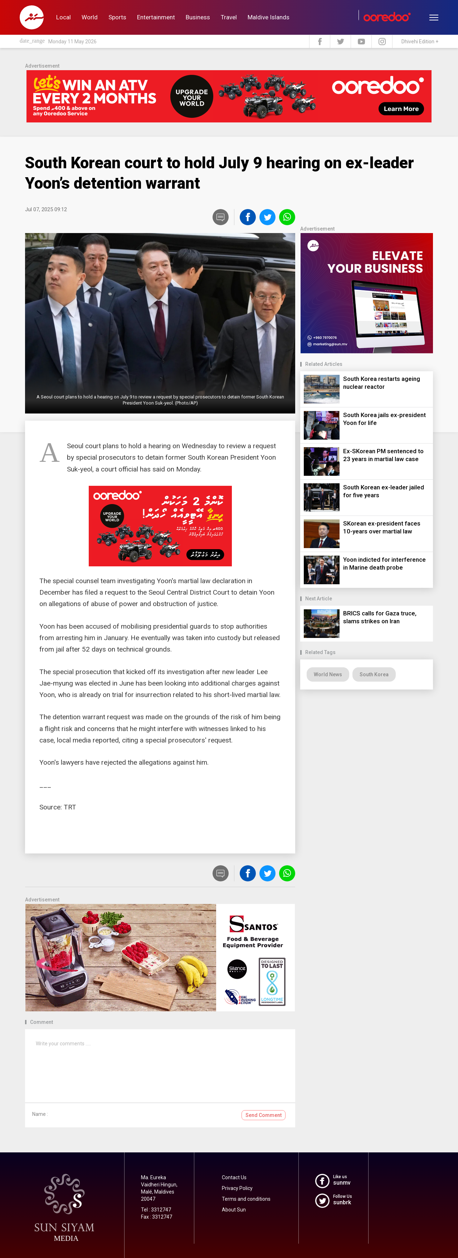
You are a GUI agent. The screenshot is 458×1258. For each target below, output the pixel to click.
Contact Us (234, 1177)
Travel (229, 17)
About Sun (234, 1210)
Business (198, 17)
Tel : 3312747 (156, 1210)
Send (263, 1115)
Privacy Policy (237, 1188)
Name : (40, 1114)
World (90, 17)
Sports (117, 17)
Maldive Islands (268, 17)
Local (63, 17)
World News (328, 674)
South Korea (374, 674)
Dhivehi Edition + (419, 41)
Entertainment (156, 17)
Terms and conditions (246, 1199)
